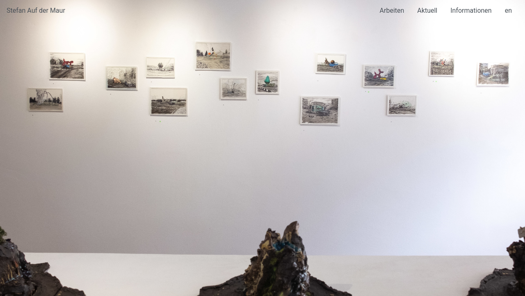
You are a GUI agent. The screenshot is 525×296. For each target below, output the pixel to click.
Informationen (470, 10)
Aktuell (427, 10)
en (508, 10)
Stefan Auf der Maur (36, 10)
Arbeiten (392, 10)
